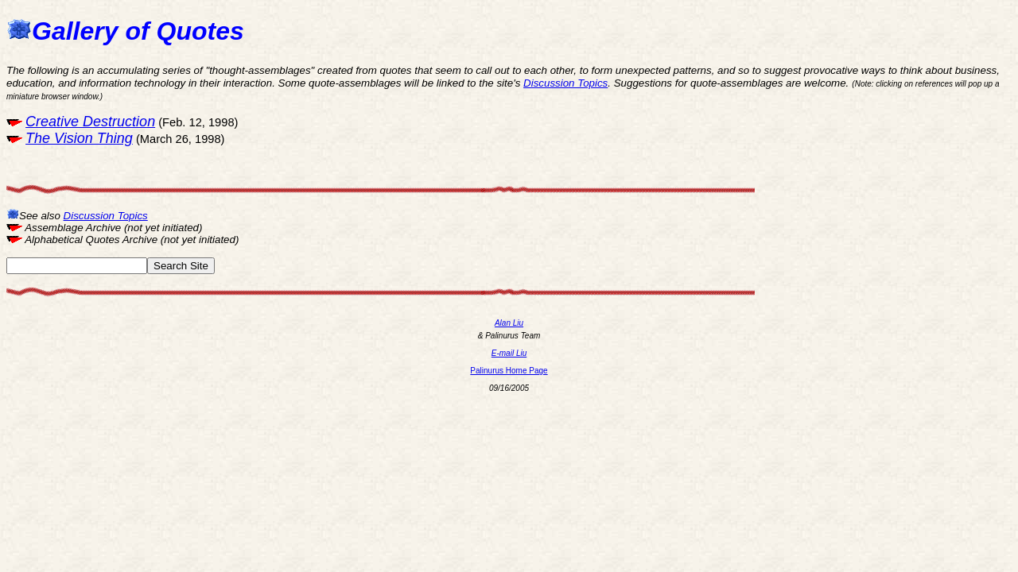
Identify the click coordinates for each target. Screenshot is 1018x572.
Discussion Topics (565, 83)
